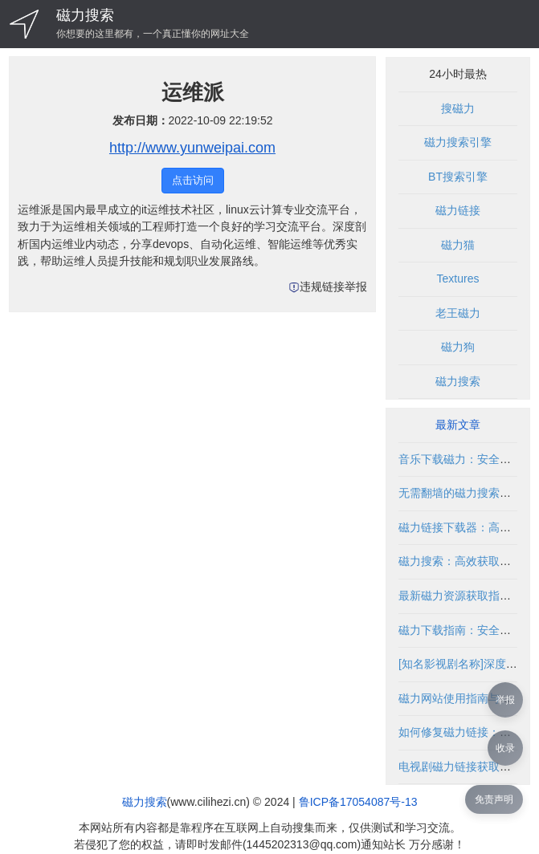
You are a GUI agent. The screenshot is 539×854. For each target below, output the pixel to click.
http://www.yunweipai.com (192, 148)
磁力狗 (458, 346)
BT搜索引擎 (458, 176)
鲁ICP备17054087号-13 (358, 801)
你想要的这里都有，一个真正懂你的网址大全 (152, 34)
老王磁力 (457, 313)
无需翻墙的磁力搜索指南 (460, 492)
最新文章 (457, 424)
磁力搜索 (85, 15)
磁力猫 (458, 244)
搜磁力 (458, 108)
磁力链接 (457, 210)
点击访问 (193, 180)
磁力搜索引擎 (458, 142)
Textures (458, 278)
